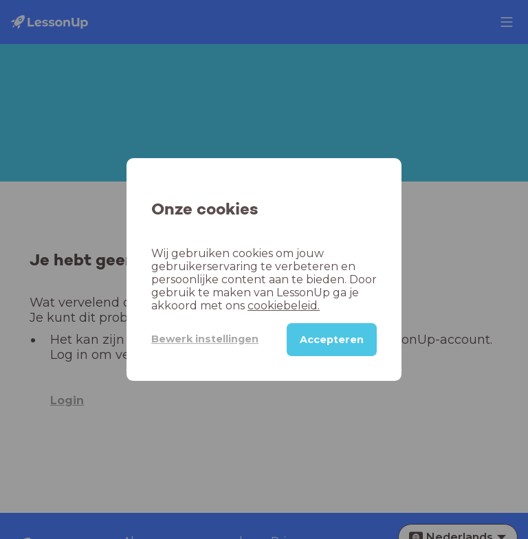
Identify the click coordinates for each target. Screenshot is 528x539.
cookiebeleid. (284, 305)
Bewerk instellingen (204, 339)
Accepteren (332, 339)
